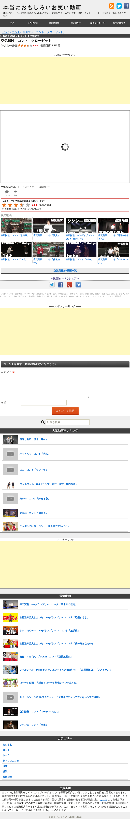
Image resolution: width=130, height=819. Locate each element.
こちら (103, 799)
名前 (3, 402)
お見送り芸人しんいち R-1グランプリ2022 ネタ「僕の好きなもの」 (57, 643)
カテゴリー (76, 23)
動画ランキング (97, 23)
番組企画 (7, 776)
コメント (8, 371)
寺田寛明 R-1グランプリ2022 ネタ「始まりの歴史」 (48, 604)
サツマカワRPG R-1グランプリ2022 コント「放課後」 (50, 630)
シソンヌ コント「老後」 (34, 724)
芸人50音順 (32, 23)
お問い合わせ (119, 23)
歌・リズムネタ (11, 760)
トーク (6, 755)
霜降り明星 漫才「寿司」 (34, 439)
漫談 (5, 771)
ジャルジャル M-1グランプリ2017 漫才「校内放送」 (49, 484)
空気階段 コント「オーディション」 (40, 711)
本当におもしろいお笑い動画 (42, 7)
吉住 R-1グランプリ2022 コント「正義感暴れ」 (46, 656)
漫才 (5, 766)
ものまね (7, 744)
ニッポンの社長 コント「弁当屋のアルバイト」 (45, 526)
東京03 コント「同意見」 (34, 513)
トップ (11, 23)
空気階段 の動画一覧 (65, 270)
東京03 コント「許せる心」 (35, 498)
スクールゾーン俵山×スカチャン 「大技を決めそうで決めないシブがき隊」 (60, 697)
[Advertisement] (65, 80)
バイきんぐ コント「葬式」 (35, 453)
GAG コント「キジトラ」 (34, 469)
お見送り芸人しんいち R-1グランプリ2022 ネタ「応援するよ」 (54, 617)
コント (6, 749)
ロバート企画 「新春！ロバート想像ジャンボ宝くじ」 (49, 682)
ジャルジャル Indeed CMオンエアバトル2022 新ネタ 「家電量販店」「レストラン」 (66, 669)
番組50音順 (54, 23)
